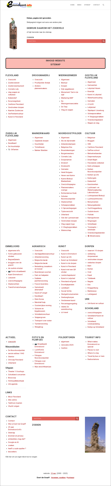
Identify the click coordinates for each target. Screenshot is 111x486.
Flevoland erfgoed (68, 281)
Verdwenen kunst (68, 300)
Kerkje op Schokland (96, 327)
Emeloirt (64, 163)
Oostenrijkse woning (43, 305)
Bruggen (91, 141)
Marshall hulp (40, 302)
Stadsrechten (66, 202)
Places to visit (93, 350)
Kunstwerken (93, 184)
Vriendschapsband (95, 120)
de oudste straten (15, 268)
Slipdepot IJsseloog (96, 110)
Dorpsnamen (66, 160)
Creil (89, 272)
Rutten (90, 269)
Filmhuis (11, 381)
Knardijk (91, 91)
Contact (11, 421)
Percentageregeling (69, 303)
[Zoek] (103, 5)
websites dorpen (94, 262)
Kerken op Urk (93, 175)
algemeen (65, 342)
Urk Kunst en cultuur (96, 303)
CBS (89, 144)
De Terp (64, 107)
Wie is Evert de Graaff (17, 424)
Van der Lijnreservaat (70, 218)
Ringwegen (92, 221)
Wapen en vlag (93, 123)
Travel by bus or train (96, 356)
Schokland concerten (16, 374)
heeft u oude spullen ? (17, 448)
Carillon (64, 348)
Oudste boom (93, 211)
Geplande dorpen (42, 141)
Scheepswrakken (94, 113)
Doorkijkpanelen (67, 284)
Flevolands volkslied (96, 163)
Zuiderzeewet (13, 83)
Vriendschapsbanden (96, 233)
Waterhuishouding (95, 98)
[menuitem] (72, 5)
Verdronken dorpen (16, 107)
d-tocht (91, 104)
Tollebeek (91, 278)
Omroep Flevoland (15, 360)
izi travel (64, 312)
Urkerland (65, 214)
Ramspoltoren (93, 218)
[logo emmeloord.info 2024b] (21, 5)
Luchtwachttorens (95, 199)
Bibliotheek (19, 381)
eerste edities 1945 (16, 353)
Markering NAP (67, 98)
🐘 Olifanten (13, 149)
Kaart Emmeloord (15, 274)
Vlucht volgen (13, 406)
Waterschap (66, 230)
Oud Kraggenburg (95, 208)
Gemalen (91, 101)
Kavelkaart (12, 143)
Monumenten (93, 202)
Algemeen (65, 79)
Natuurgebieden (94, 205)
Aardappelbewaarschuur (44, 254)
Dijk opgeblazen (67, 89)
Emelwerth (65, 166)
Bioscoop (12, 378)
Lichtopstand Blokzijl (96, 195)
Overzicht (12, 79)
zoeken (11, 445)
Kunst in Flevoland (15, 117)
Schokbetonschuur (42, 314)
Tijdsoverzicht (67, 211)
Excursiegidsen (14, 101)
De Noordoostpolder (16, 350)
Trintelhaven (40, 147)
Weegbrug (39, 327)
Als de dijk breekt (68, 141)
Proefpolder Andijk (42, 83)
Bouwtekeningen (68, 150)
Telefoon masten (15, 403)
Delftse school (93, 150)
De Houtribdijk (14, 146)
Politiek (91, 214)
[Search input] (64, 41)
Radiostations (93, 359)
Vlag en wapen (67, 110)
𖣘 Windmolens (94, 236)
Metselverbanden (95, 153)
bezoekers (12, 452)
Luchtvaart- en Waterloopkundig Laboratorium (94, 190)
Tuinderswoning (41, 324)
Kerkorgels (92, 178)
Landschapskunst (68, 275)
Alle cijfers (12, 400)
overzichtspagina (15, 281)
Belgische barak (41, 260)
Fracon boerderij (41, 284)
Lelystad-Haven (94, 88)
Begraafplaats (14, 259)
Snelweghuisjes (67, 297)
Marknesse (92, 291)
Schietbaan (92, 224)
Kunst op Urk (66, 257)
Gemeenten (92, 85)
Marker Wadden (41, 150)
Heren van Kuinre (68, 175)
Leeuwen (11, 278)
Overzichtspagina (68, 184)
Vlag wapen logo (68, 224)
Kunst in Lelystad (94, 94)
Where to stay (93, 353)
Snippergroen (40, 317)
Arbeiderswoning (42, 257)
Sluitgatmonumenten (69, 294)
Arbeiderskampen (68, 144)
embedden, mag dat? (16, 439)
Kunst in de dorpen (68, 263)
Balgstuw (91, 137)
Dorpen (64, 86)
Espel (90, 275)
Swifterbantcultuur (15, 114)
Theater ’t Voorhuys (16, 371)
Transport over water (43, 320)
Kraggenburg (93, 288)
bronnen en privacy (15, 436)
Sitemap (11, 433)
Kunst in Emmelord (69, 254)
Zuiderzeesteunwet (16, 86)
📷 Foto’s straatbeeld (17, 271)
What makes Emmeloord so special (94, 344)
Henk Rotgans (66, 172)
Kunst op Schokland (69, 260)
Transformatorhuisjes (17, 287)
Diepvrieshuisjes (94, 156)
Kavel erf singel (41, 293)
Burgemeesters (67, 153)
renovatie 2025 (67, 345)
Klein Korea (39, 299)
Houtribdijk (39, 144)
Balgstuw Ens (66, 147)
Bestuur (64, 83)
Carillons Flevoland (16, 104)
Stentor (11, 356)
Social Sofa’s (66, 291)
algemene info (14, 250)
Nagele (90, 281)
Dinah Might (92, 160)
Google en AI (13, 442)
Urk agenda (12, 384)
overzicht (12, 342)
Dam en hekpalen (41, 275)
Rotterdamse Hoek (68, 193)
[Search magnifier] (103, 41)
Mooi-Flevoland (14, 397)
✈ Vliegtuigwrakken (96, 117)
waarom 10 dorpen (95, 250)
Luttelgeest (92, 294)
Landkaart (65, 288)
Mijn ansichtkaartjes (43, 367)
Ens (89, 284)
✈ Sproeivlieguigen (69, 208)
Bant (89, 266)
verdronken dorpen (95, 259)
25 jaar (53, 473)
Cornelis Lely (13, 89)
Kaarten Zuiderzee (15, 110)
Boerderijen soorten (43, 272)
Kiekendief (12, 98)
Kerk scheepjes (94, 166)
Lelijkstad (91, 107)
